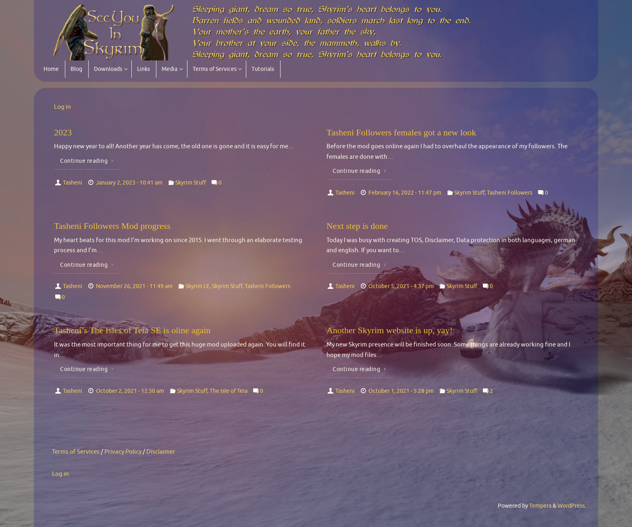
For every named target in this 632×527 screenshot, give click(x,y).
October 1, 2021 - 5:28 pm (401, 391)
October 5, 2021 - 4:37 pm (401, 286)
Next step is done (357, 226)
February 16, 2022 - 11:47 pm (404, 192)
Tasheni (72, 182)
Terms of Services (76, 452)
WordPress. (571, 505)
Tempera (540, 505)
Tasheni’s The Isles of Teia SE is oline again (132, 330)
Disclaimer (160, 452)
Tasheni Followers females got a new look (401, 132)
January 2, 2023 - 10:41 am (129, 182)
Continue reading (88, 161)
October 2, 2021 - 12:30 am (130, 391)
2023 (63, 132)
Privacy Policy (122, 452)
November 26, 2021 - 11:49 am (134, 286)
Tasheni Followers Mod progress (112, 226)
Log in (62, 107)
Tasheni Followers (509, 192)
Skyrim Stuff (190, 182)
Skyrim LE (197, 286)
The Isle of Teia (228, 391)
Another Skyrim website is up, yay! (389, 330)
